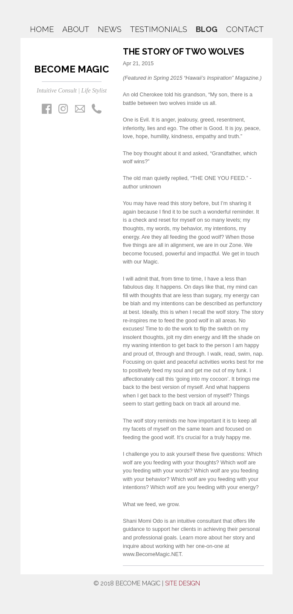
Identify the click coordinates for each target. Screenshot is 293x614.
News (110, 29)
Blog (207, 29)
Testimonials (158, 29)
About (75, 29)
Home (42, 29)
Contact (245, 29)
